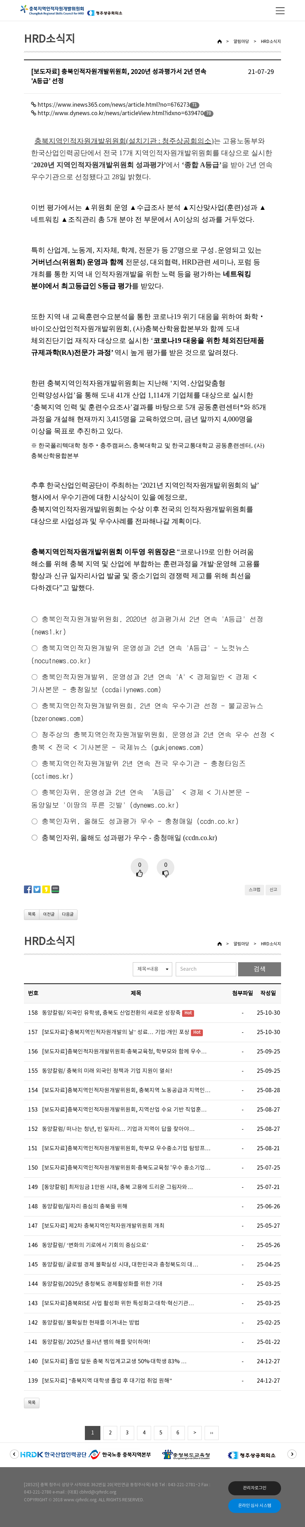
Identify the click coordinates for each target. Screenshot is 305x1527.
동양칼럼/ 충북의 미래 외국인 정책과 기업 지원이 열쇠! (107, 1071)
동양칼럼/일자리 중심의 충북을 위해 (84, 1206)
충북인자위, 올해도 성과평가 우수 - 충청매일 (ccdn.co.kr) (140, 821)
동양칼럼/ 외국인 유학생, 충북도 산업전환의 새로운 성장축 (111, 1013)
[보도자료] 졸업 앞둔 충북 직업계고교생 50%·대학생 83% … (114, 1361)
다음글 (68, 914)
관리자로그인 (254, 1488)
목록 (32, 914)
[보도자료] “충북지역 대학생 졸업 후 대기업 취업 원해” (107, 1381)
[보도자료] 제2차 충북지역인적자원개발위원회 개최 (103, 1226)
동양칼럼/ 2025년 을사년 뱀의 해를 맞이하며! (96, 1342)
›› (211, 1433)
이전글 (49, 914)
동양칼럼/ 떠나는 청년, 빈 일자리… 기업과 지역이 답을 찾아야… (118, 1129)
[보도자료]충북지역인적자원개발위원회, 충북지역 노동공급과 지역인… (126, 1090)
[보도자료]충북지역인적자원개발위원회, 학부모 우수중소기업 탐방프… (126, 1148)
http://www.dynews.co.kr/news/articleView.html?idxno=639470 (121, 113)
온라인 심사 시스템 (254, 1505)
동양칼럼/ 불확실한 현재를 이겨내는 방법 (90, 1323)
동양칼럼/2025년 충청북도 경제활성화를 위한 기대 (102, 1284)
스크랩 (254, 890)
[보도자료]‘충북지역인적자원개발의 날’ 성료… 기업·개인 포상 (115, 1032)
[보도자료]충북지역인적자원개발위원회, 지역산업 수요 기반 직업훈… (124, 1110)
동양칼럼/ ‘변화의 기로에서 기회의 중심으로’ (95, 1245)
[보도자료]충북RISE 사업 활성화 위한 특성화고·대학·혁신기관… (118, 1303)
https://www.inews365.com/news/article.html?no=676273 (113, 105)
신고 (273, 890)
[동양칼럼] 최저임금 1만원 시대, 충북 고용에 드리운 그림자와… (117, 1187)
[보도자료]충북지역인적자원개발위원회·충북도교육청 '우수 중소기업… (126, 1168)
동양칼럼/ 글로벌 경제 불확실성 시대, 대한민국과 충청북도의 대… (120, 1265)
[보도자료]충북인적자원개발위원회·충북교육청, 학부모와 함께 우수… (124, 1052)
